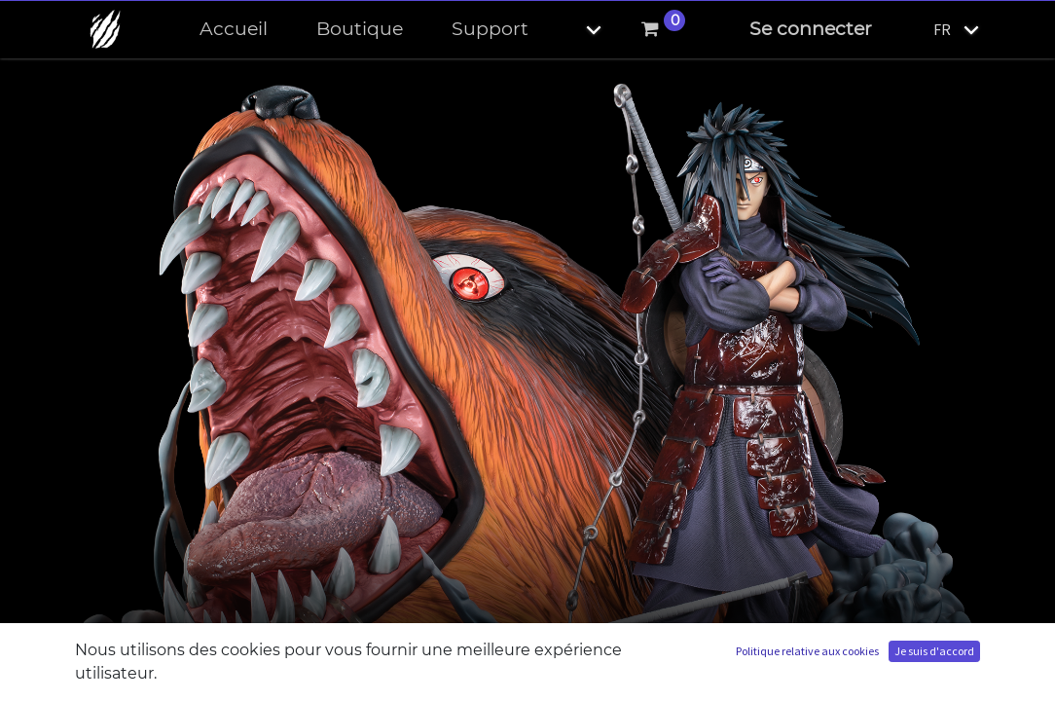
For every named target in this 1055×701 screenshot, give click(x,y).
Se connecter (810, 29)
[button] (577, 29)
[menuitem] (233, 29)
